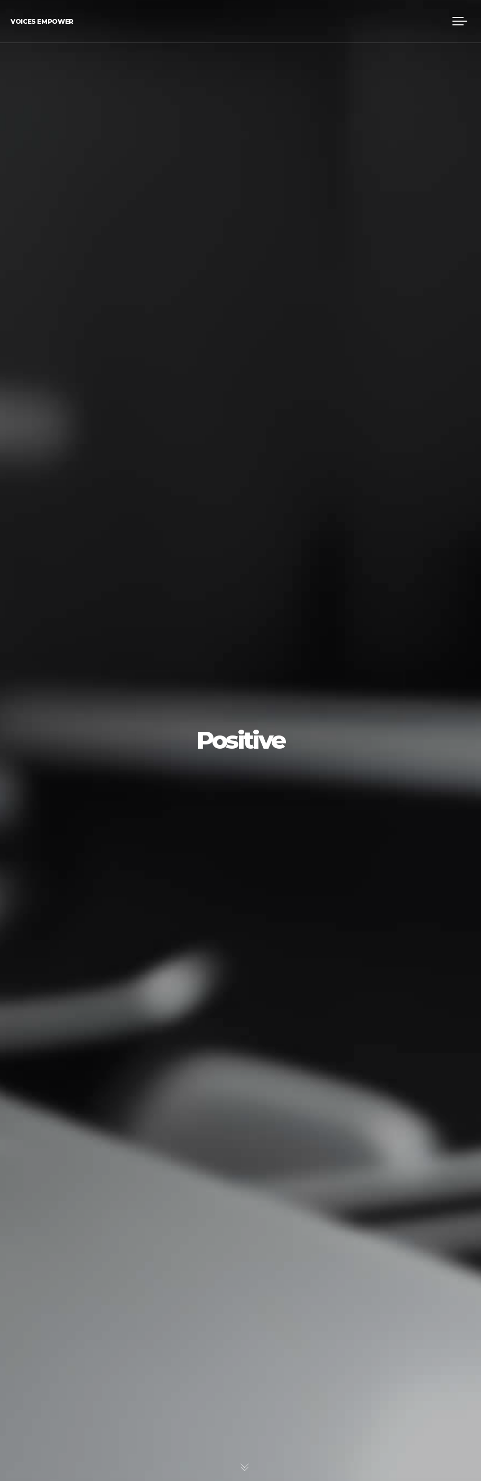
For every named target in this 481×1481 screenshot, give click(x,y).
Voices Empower (42, 21)
